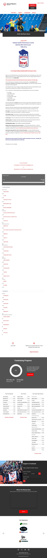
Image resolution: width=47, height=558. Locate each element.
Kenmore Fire (19, 406)
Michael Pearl (5, 299)
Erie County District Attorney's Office (10, 216)
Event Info (13, 12)
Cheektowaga (34, 425)
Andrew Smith (5, 311)
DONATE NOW (30, 374)
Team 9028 (34, 442)
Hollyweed (5, 285)
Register (32, 5)
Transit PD (33, 423)
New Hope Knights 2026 (7, 203)
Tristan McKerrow (6, 413)
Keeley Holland (6, 320)
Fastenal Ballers (20, 404)
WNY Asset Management (7, 207)
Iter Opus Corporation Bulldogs (9, 212)
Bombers (4, 281)
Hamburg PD (19, 413)
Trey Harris (5, 307)
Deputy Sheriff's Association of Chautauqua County (37, 419)
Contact (34, 12)
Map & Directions (34, 352)
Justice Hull (5, 332)
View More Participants (9, 417)
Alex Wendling (5, 295)
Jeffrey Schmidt (6, 411)
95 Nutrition (5, 220)
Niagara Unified (6, 191)
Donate (32, 8)
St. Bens (4, 195)
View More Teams (23, 417)
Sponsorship (27, 12)
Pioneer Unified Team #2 (36, 432)
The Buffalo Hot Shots (7, 199)
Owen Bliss (5, 328)
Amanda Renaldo (6, 408)
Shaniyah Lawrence (6, 316)
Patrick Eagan (5, 303)
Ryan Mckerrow (6, 324)
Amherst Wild (19, 400)
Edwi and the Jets (35, 444)
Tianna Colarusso (6, 406)
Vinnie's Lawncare (6, 260)
